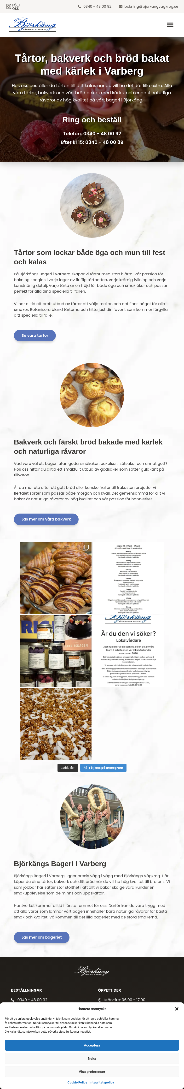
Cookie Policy (77, 1082)
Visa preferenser (92, 1072)
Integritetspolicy (102, 1082)
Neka (92, 1058)
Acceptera (92, 1045)
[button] (176, 1008)
